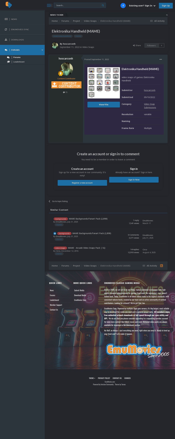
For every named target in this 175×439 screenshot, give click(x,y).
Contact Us (54, 309)
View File (103, 104)
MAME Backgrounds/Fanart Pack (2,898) (88, 218)
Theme (92, 378)
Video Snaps (88, 47)
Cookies (127, 378)
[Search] (80, 5)
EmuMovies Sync (80, 299)
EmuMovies (61, 221)
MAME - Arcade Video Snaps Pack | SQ (86, 247)
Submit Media (79, 290)
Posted (96, 59)
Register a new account (82, 182)
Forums (52, 295)
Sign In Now (133, 179)
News (52, 290)
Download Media (80, 295)
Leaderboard (54, 299)
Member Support (56, 304)
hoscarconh (69, 43)
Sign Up (166, 5)
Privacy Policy (104, 378)
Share (137, 45)
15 (65, 92)
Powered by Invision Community (103, 384)
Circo (58, 251)
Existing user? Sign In (142, 5)
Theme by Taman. (120, 384)
